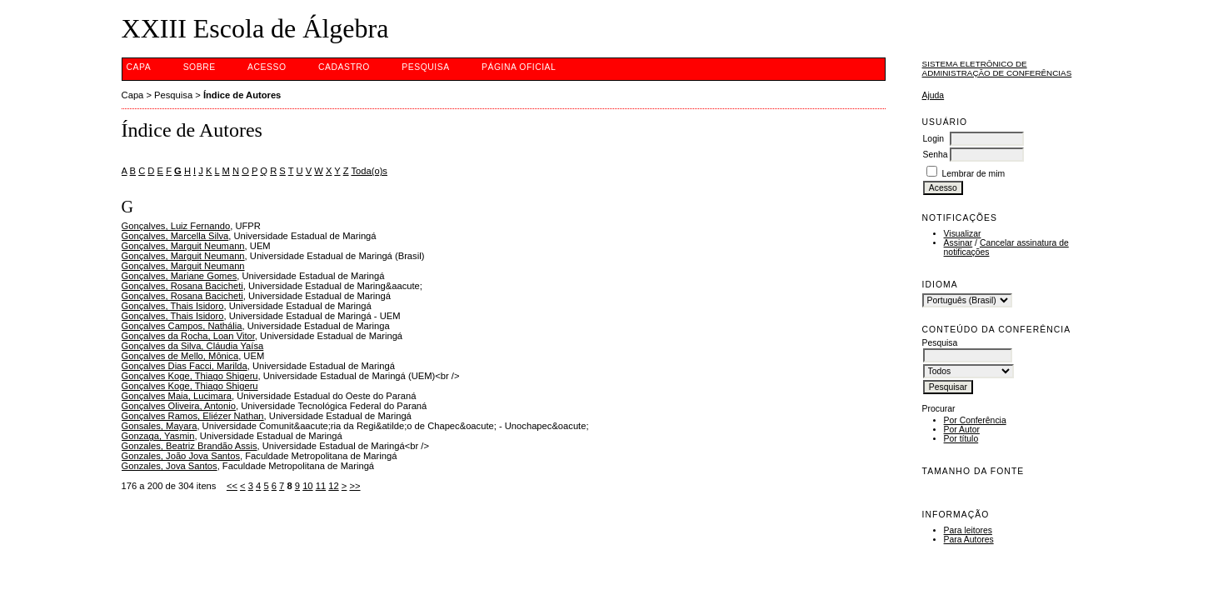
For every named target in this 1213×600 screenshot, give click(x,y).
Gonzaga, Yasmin (158, 436)
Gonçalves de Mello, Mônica (180, 356)
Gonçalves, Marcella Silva (175, 236)
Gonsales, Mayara (159, 426)
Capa (139, 67)
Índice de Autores (242, 95)
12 (333, 486)
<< (232, 486)
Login (933, 138)
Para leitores (968, 530)
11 (321, 486)
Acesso (266, 67)
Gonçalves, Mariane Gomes (179, 276)
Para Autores (969, 539)
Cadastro (344, 67)
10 (307, 486)
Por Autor (962, 429)
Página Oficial (519, 67)
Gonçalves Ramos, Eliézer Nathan (193, 416)
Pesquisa (425, 67)
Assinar (958, 243)
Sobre (199, 67)
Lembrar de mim (973, 173)
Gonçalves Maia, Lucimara (177, 396)
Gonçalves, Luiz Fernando (176, 226)
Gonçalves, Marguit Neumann (183, 246)
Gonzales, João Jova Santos (181, 456)
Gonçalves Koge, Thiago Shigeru (190, 376)
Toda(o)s (369, 171)
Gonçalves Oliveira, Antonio (179, 406)
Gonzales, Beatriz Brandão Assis (189, 446)
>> (354, 486)
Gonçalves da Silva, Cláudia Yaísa (193, 346)
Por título (961, 438)
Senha (935, 154)
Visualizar (962, 233)
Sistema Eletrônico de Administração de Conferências (997, 68)
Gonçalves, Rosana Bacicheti (182, 286)
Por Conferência (975, 420)
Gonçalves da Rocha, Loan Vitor (188, 336)
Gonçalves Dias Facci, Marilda (184, 366)
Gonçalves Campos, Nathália (182, 326)
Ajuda (933, 95)
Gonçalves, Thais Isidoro (173, 306)
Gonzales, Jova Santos (169, 466)
